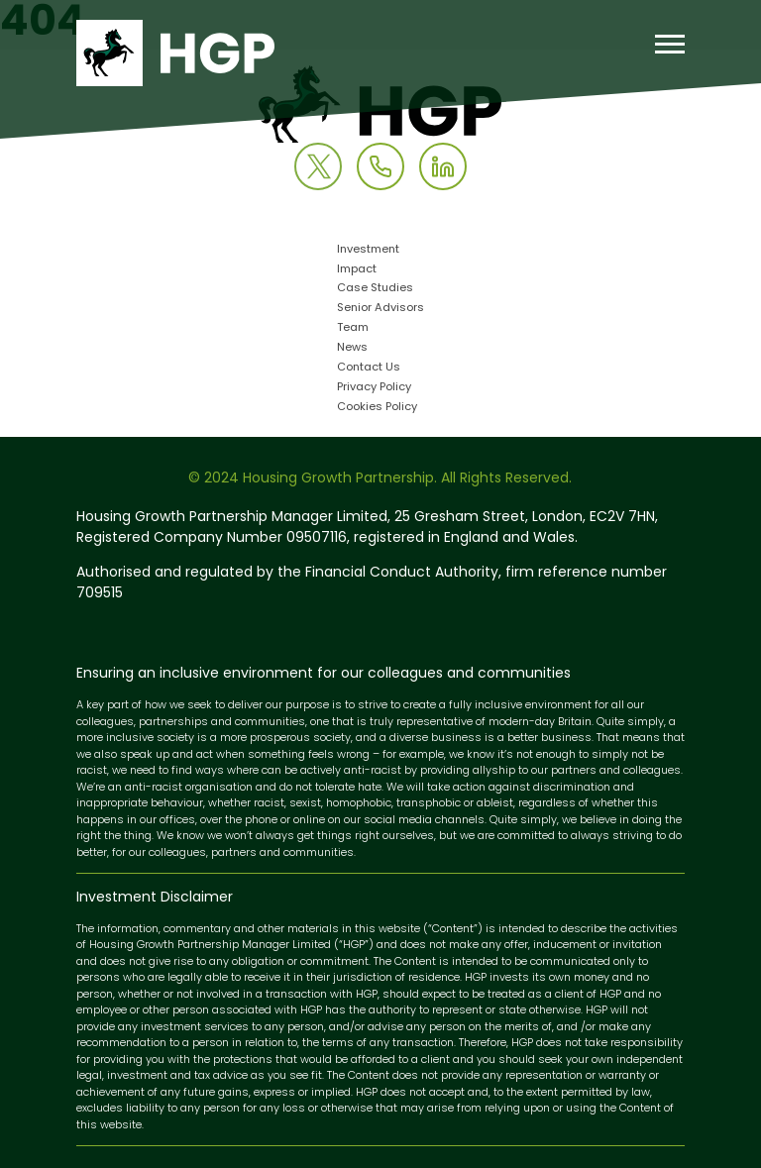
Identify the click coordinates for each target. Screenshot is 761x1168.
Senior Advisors (380, 308)
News (352, 348)
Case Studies (375, 288)
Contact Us (368, 368)
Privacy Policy (374, 387)
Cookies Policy (377, 407)
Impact (357, 270)
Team (353, 328)
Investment (368, 250)
